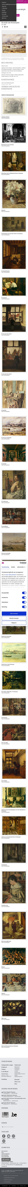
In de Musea (4, 1071)
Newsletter (7, 1159)
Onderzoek (5, 16)
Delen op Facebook (2, 27)
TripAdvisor (3, 1143)
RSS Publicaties (5, 1156)
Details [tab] (13, 567)
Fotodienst (17, 1069)
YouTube (8, 1138)
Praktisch (4, 2)
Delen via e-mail (7, 27)
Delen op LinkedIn (5, 27)
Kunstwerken (25, 27)
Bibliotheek (17, 1067)
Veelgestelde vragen (7, 1065)
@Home (4, 18)
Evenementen (4, 1073)
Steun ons (17, 1081)
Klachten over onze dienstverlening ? (11, 1175)
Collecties (4, 8)
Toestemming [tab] (5, 567)
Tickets (3, 1069)
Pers (16, 1084)
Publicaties (17, 1068)
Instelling (4, 12)
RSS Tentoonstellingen (5, 1153)
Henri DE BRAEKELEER (7, 83)
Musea (3, 10)
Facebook (4, 1138)
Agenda (4, 6)
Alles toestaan (14, 613)
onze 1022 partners (10, 574)
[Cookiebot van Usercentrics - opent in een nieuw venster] (20, 563)
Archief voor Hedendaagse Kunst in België (20, 1074)
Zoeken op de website (3, 1127)
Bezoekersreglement (6, 1076)
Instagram (13, 1138)
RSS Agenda (4, 1151)
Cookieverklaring (7, 1181)
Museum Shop (4, 1075)
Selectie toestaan (14, 618)
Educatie (4, 14)
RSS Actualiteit (4, 1155)
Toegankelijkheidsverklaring (9, 1177)
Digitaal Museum (18, 1076)
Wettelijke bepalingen (8, 1179)
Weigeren (14, 622)
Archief (16, 1071)
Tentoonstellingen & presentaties (8, 4)
